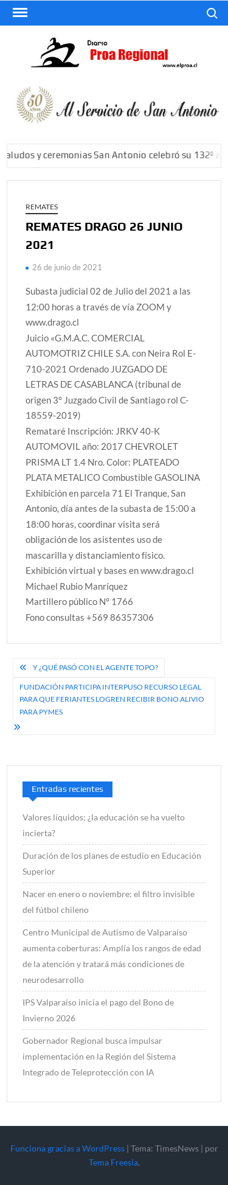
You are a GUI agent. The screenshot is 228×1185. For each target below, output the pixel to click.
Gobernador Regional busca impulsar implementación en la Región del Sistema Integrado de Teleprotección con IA (99, 1056)
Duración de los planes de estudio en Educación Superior (111, 863)
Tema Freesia (113, 1162)
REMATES (42, 206)
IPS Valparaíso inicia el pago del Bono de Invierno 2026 (98, 1010)
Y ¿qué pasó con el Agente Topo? (95, 667)
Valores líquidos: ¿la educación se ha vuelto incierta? (103, 825)
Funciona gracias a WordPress (67, 1148)
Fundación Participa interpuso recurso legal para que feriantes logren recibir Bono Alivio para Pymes (111, 699)
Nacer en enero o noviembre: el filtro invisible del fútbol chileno (108, 902)
